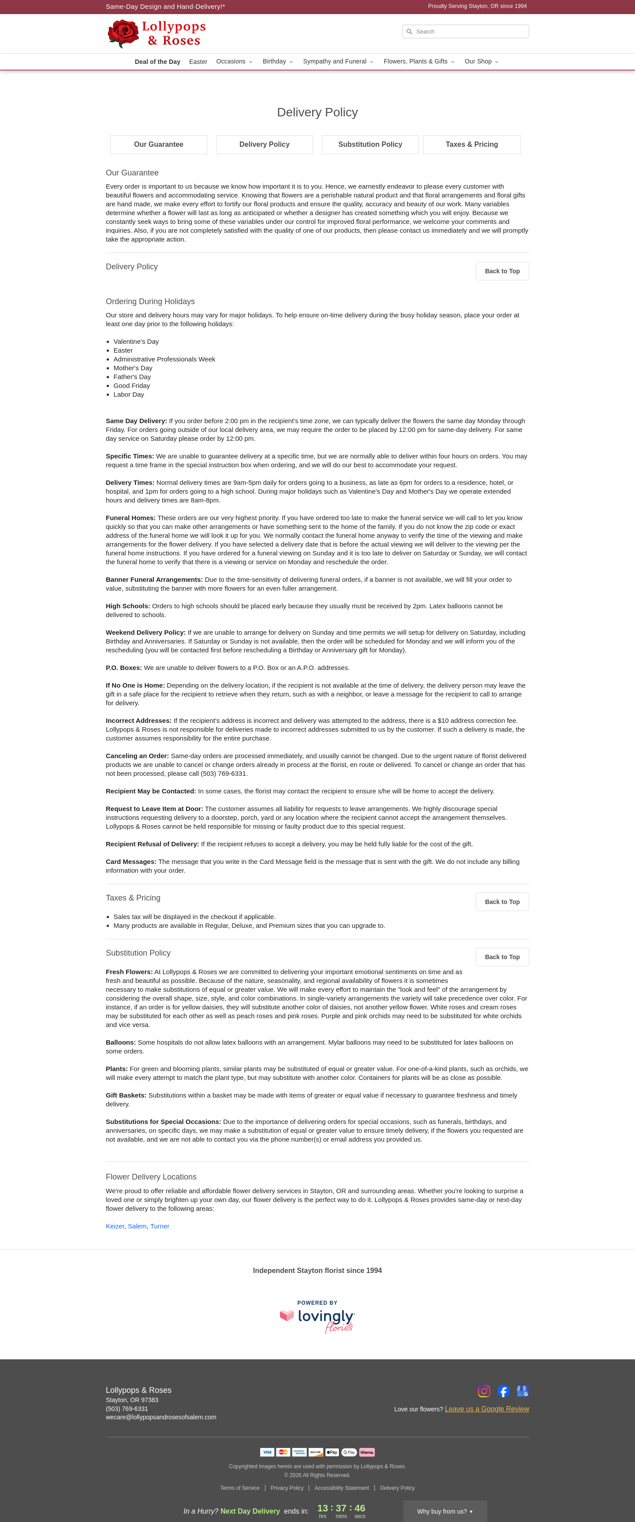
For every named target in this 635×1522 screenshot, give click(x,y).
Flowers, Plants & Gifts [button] (420, 61)
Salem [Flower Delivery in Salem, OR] (137, 1226)
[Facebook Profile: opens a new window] (503, 1391)
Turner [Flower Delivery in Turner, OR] (160, 1226)
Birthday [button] (279, 61)
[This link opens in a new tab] (317, 1317)
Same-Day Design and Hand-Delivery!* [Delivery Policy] (165, 6)
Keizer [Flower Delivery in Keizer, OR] (115, 1226)
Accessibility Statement (341, 1488)
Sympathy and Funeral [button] (339, 61)
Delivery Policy (264, 144)
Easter (198, 61)
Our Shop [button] (482, 61)
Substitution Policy (371, 144)
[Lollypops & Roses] (169, 34)
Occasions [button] (235, 61)
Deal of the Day (157, 61)
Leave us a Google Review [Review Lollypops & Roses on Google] (487, 1409)
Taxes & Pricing (472, 144)
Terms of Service (239, 1488)
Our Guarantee (158, 144)
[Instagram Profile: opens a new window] (484, 1391)
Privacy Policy (287, 1488)
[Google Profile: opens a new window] (523, 1391)
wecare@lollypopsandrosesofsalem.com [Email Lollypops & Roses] (161, 1417)
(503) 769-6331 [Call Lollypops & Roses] (127, 1408)
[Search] (465, 31)
